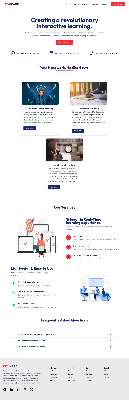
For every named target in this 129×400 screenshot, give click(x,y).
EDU (12, 4)
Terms (106, 377)
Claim (106, 371)
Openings (89, 377)
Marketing (53, 374)
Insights (52, 380)
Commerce (53, 377)
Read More (29, 128)
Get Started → (64, 42)
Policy (106, 374)
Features (85, 4)
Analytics (52, 371)
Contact (104, 4)
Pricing (70, 371)
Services (95, 4)
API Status (71, 380)
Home (68, 4)
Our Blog (89, 374)
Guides (70, 377)
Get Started (118, 4)
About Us (89, 371)
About (76, 4)
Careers (89, 380)
